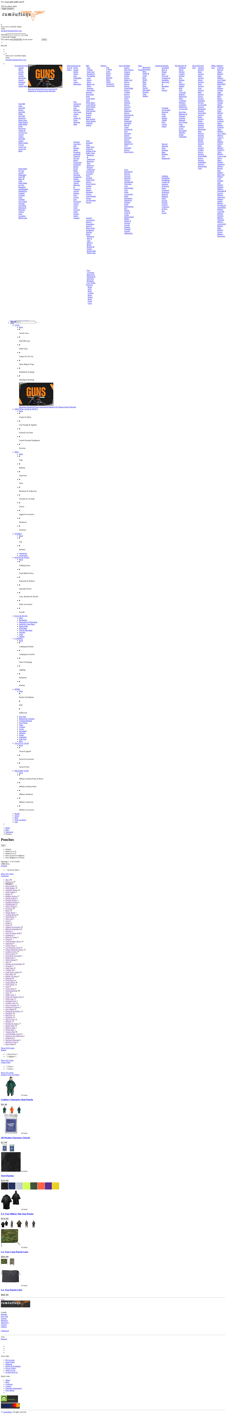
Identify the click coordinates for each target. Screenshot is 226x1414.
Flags (181, 124)
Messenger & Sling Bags (28, 622)
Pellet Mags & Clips (22, 184)
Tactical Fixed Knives (127, 99)
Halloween (183, 96)
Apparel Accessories (90, 219)
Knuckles (127, 123)
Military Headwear (221, 163)
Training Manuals (182, 119)
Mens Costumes (182, 100)
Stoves (164, 213)
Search (3, 35)
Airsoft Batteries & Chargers (42, 90)
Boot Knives (128, 152)
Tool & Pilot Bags (146, 89)
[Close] (2, 37)
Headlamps (166, 180)
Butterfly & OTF (128, 145)
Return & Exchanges (13, 1366)
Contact (8, 1386)
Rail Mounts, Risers (76, 148)
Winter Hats (91, 253)
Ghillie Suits (164, 121)
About (17, 816)
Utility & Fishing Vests (91, 150)
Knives (121, 66)
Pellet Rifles (22, 124)
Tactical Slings (201, 120)
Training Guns (21, 196)
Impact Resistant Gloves (14, 950)
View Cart (18, 31)
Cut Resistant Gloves (91, 201)
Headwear (90, 236)
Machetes (127, 142)
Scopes (76, 70)
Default (8, 849)
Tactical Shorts (201, 79)
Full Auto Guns (46, 89)
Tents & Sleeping (165, 145)
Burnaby (4, 1314)
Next (8, 864)
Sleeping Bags (165, 151)
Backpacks (146, 67)
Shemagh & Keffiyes (13, 1011)
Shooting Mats (76, 123)
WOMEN (18, 534)
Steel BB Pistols (21, 109)
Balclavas (9, 1015)
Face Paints (183, 122)
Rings (88, 234)
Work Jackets (91, 121)
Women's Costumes (182, 104)
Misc (21, 741)
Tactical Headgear (201, 100)
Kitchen (164, 203)
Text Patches (181, 79)
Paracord (165, 112)
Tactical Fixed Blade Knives (202, 156)
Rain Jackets (90, 119)
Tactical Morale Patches (201, 140)
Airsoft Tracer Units (76, 206)
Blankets (165, 154)
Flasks (181, 135)
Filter (3, 864)
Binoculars (77, 84)
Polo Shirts (91, 90)
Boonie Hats (91, 251)
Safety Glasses (76, 213)
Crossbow (22, 216)
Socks (90, 301)
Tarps (164, 114)
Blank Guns (22, 218)
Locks (181, 128)
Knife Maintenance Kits (129, 207)
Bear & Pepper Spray (164, 72)
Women (103, 66)
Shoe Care (9, 919)
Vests (88, 141)
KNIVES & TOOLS (22, 557)
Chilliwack (5, 1331)
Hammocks (166, 158)
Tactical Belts (201, 91)
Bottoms (89, 92)
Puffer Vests (90, 153)
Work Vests (90, 147)
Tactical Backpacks (202, 108)
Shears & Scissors (127, 222)
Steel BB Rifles (21, 113)
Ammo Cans (75, 115)
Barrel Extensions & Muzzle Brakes (77, 163)
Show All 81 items (7, 1048)
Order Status (10, 1362)
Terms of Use (10, 1370)
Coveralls (182, 92)
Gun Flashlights (77, 77)
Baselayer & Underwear (14, 1036)
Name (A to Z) (10, 851)
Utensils (165, 205)
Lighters (182, 126)
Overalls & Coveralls (90, 173)
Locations (9, 1384)
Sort (3, 845)
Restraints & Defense (128, 116)
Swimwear (110, 84)
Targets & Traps (77, 119)
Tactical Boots (201, 116)
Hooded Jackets (11, 900)
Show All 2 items (7, 1060)
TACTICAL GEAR (22, 743)
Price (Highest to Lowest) (14, 858)
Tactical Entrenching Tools (202, 166)
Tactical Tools (201, 145)
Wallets (145, 96)
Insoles (8, 923)
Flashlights (166, 178)
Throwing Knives (127, 139)
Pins (180, 82)
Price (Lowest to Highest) (14, 856)
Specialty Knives (127, 135)
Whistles (182, 133)
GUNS (17, 325)
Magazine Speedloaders (23, 188)
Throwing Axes (127, 185)
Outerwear (90, 109)
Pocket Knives (126, 77)
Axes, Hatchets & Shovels (128, 172)
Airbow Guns (21, 213)
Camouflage (7, 1412)
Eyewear (76, 210)
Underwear (91, 170)
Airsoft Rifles (21, 69)
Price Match (9, 1390)
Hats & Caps (89, 240)
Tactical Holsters (201, 124)
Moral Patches (181, 71)
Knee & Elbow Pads (90, 227)
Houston (4, 1339)
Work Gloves (91, 184)
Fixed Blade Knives (128, 89)
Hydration (165, 186)
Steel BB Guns (21, 105)
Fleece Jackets (10, 906)
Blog (16, 818)
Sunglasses (90, 230)
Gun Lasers (75, 81)
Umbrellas (182, 137)
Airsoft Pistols (21, 73)
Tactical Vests (201, 83)
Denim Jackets (10, 898)
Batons (126, 119)
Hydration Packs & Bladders (165, 194)
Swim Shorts (90, 107)
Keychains (183, 131)
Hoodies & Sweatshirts (91, 75)
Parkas (88, 117)
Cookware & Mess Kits (165, 209)
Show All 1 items (7, 874)
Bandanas (90, 281)
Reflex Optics (75, 73)
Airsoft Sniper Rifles (23, 85)
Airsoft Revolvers (22, 77)
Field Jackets (90, 111)
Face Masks (91, 283)
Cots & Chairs (164, 125)
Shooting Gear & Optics (70, 68)
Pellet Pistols (23, 122)
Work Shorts (90, 103)
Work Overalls (89, 177)
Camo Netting (164, 117)
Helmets (8, 1022)
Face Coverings (90, 272)
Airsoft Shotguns (21, 81)
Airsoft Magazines (22, 174)
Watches (89, 232)
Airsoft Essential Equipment (77, 175)
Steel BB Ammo (21, 140)
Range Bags (145, 81)
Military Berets (90, 244)
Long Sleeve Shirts (89, 80)
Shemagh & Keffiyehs (91, 278)
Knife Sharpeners (128, 197)
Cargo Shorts (91, 105)
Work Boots (90, 290)
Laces (90, 303)
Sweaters (90, 88)
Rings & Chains (11, 937)
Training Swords (127, 230)
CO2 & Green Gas (22, 146)
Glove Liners (10, 946)
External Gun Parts (77, 143)
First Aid (165, 76)
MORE (17, 689)
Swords (127, 225)
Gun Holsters (76, 109)
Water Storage (164, 200)
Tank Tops (90, 72)
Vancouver (5, 1323)
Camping (158, 66)
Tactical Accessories (202, 104)
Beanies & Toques (90, 248)
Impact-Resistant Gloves (89, 192)
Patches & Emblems (182, 67)
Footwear (89, 285)
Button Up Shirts (90, 85)
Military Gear (214, 67)
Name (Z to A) (10, 853)
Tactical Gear (195, 67)
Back (21, 327)
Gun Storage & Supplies (77, 104)
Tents (164, 148)
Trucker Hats (10, 1032)
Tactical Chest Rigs (202, 112)
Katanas (127, 227)
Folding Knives (127, 67)
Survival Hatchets (127, 177)
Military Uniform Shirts (220, 121)
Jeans (88, 101)
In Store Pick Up (11, 1372)
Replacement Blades (129, 218)
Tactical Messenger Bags (202, 129)
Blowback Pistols (34, 89)
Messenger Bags (146, 70)
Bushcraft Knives (127, 112)
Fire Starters (164, 89)
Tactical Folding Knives (201, 150)
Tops (88, 68)
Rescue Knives (126, 85)
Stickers (182, 84)
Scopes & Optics (76, 67)
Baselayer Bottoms (90, 167)
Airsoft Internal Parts (76, 193)
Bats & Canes (126, 126)
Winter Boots (90, 298)
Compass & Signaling (166, 79)
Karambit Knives (127, 149)
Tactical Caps (201, 87)
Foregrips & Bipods (76, 153)
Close (44, 39)
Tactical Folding (127, 73)
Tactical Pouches (201, 135)
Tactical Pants (201, 71)
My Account (10, 1360)
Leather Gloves (89, 187)
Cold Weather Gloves (91, 197)
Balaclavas (91, 275)
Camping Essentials (165, 67)
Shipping (8, 1364)
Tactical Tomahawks (128, 181)
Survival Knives (127, 108)
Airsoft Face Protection (77, 199)
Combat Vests (10, 1003)
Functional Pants (90, 95)
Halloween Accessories (183, 108)
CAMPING (19, 639)
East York (4, 1316)
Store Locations (20, 820)
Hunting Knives (127, 104)
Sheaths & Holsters (128, 201)
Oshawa (4, 1327)
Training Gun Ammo (22, 201)
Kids (180, 88)
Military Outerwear (221, 196)
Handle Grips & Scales (127, 213)
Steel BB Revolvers (22, 117)
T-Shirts (90, 70)
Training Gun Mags (22, 205)
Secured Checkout (7, 31)
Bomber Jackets (89, 114)
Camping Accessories (166, 109)
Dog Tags (182, 112)
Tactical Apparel (201, 67)
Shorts (108, 82)
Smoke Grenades (76, 180)
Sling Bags (144, 85)
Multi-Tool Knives (128, 81)
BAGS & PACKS (21, 616)
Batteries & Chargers (183, 115)
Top (107, 67)
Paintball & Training (22, 192)
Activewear (110, 86)
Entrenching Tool (128, 189)
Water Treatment (165, 189)
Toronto (4, 1318)
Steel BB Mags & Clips (21, 179)
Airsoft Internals (49, 91)
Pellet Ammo (23, 143)
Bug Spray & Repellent (165, 84)
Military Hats (10, 1028)
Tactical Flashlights (202, 161)
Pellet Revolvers (22, 127)
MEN (17, 452)
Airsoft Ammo (21, 136)
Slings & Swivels (76, 157)
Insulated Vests (89, 144)
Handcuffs (128, 121)
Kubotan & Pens (128, 130)
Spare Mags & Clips (22, 170)
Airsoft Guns (23, 66)
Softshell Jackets (89, 124)
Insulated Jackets (11, 902)
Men (87, 66)
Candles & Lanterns (165, 183)
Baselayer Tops (90, 162)
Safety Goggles (76, 217)
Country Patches (182, 75)
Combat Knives (127, 93)
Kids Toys (23, 739)
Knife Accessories (128, 193)
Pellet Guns (22, 120)
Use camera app (21, 39)
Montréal (4, 1321)
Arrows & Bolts (22, 150)
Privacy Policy (10, 1368)
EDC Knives (128, 70)
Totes (144, 94)
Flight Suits (90, 180)
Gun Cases (77, 112)
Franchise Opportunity (13, 1388)
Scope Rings (75, 170)
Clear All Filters (13, 1075)
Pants (108, 80)
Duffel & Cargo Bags (146, 76)
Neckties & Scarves (12, 1007)
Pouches (146, 92)
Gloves (88, 182)
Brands (17, 814)
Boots (90, 287)
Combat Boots (90, 294)
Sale (16, 822)
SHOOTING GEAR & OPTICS (26, 409)
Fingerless (9, 943)
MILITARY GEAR (22, 771)
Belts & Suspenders (90, 223)
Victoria (4, 1325)
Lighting (165, 176)
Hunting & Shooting (22, 209)
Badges (181, 86)
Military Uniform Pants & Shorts (220, 69)
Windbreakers (10, 904)
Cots (163, 156)
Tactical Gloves (201, 95)
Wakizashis (128, 233)
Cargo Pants (90, 99)
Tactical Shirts (201, 75)
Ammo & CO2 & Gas (22, 132)
